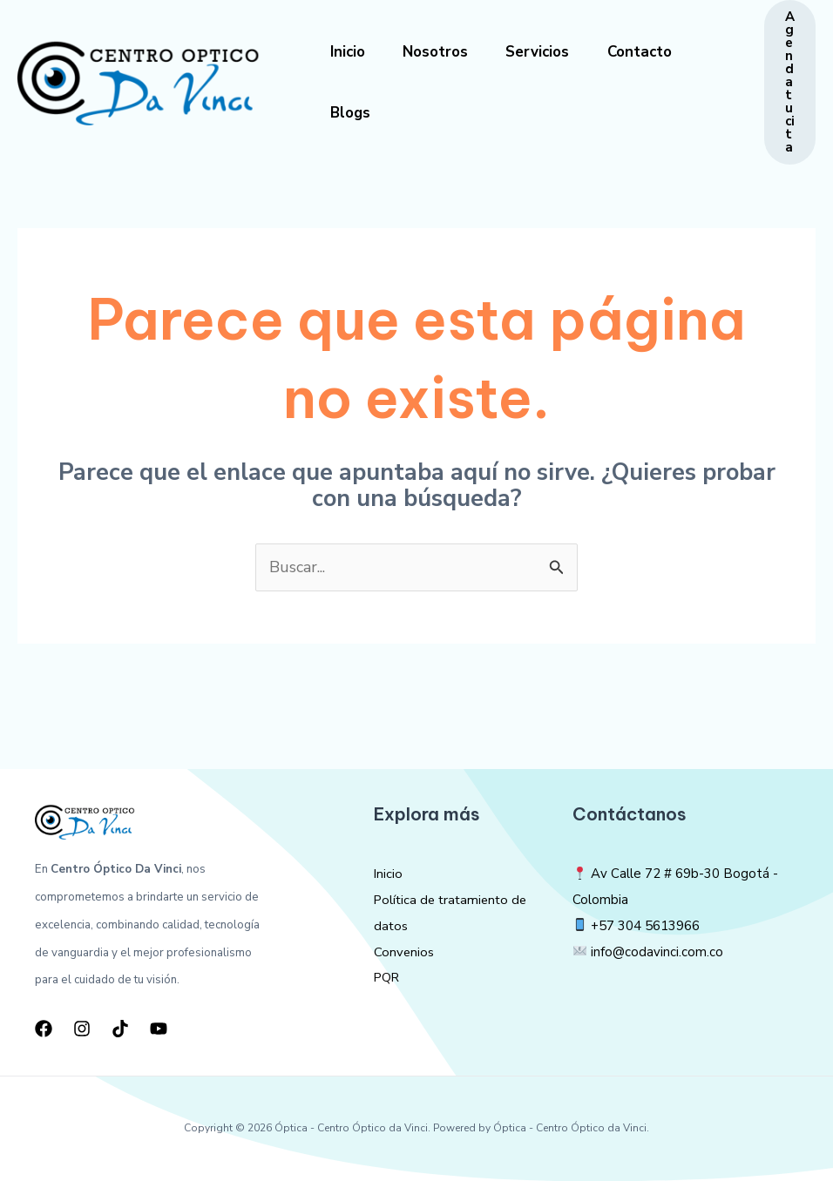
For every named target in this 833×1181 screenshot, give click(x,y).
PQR (387, 977)
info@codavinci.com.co (657, 952)
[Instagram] (82, 1028)
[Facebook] (43, 1028)
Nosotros (441, 52)
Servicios (547, 52)
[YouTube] (158, 1028)
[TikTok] (120, 1028)
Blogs (352, 113)
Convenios (404, 952)
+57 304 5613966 (645, 926)
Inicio (349, 52)
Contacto (653, 52)
